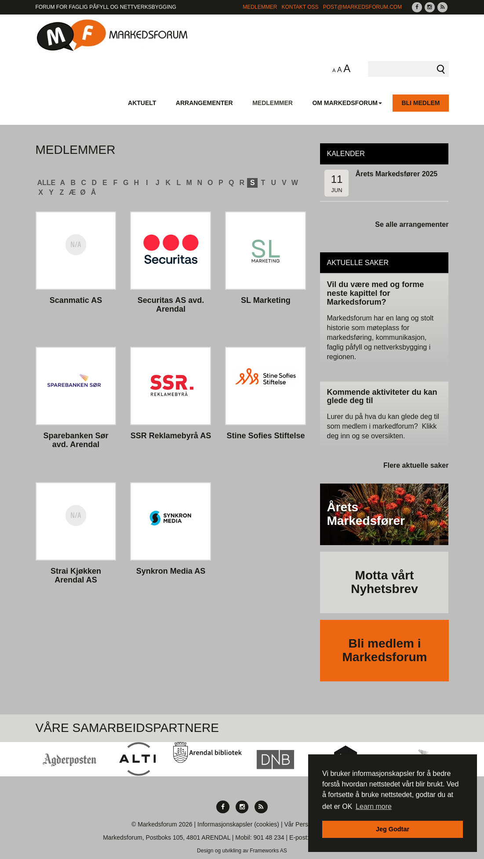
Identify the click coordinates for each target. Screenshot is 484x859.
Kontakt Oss (299, 7)
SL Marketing (266, 300)
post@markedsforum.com (362, 7)
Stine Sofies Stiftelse (265, 436)
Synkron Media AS (170, 571)
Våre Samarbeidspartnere (127, 728)
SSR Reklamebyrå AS (171, 436)
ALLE (46, 182)
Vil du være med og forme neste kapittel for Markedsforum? (375, 293)
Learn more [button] (374, 806)
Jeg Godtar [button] (392, 829)
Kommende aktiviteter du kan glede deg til (382, 396)
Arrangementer (204, 102)
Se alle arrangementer (411, 224)
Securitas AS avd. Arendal (171, 304)
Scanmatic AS (76, 300)
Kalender (345, 153)
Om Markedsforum (347, 102)
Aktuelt (142, 102)
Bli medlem (420, 102)
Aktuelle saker (358, 262)
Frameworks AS (268, 851)
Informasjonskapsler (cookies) (238, 824)
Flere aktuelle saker (416, 465)
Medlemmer (260, 7)
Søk (441, 69)
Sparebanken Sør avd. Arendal (75, 440)
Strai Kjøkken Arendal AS (76, 575)
